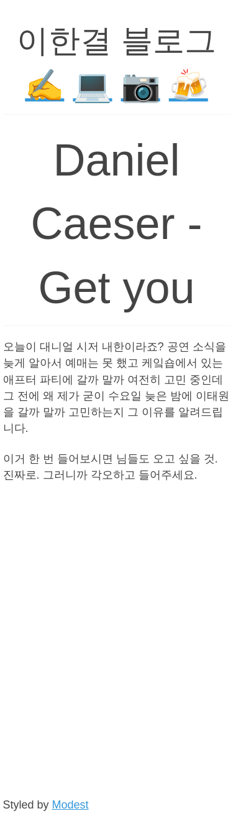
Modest (70, 805)
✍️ (44, 85)
